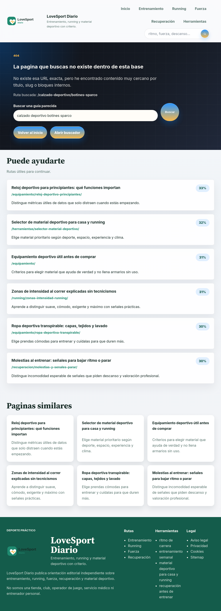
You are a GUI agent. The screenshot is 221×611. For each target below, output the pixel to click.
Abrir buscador (67, 132)
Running (179, 8)
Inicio (125, 8)
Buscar (170, 112)
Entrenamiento (151, 8)
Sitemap (197, 557)
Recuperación (163, 21)
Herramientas (194, 21)
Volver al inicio (30, 132)
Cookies (197, 551)
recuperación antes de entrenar (170, 591)
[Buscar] (205, 34)
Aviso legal (199, 540)
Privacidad (199, 546)
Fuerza (200, 8)
